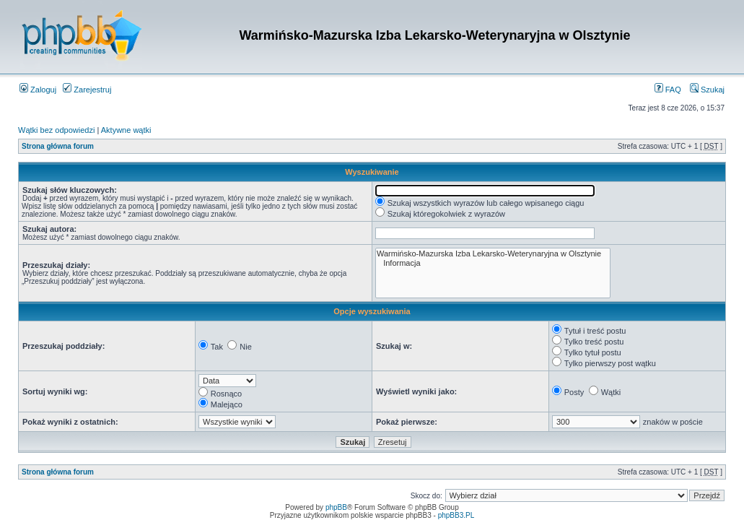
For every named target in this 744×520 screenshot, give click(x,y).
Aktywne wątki (126, 130)
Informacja (493, 263)
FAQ (668, 89)
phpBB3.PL (456, 515)
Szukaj (707, 89)
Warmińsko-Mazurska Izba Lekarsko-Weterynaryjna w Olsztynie (493, 254)
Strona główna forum (58, 146)
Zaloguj (37, 89)
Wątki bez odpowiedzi (56, 130)
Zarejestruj (87, 89)
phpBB (336, 507)
